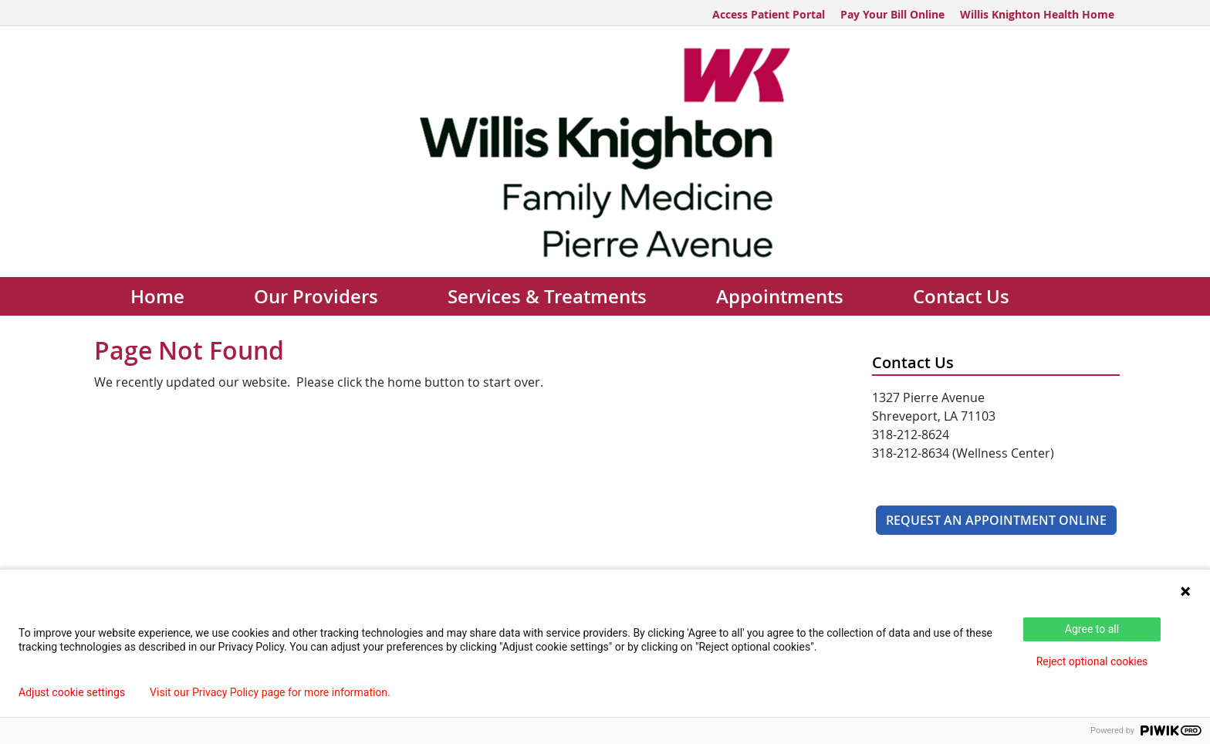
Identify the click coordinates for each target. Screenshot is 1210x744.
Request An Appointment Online (996, 520)
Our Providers (316, 296)
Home (157, 296)
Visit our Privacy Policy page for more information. (270, 692)
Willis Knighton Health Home (1037, 14)
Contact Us (961, 296)
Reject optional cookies (1092, 661)
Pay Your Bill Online (892, 14)
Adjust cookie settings (72, 692)
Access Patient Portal (768, 14)
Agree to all (1092, 629)
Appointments (779, 296)
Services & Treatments (547, 296)
